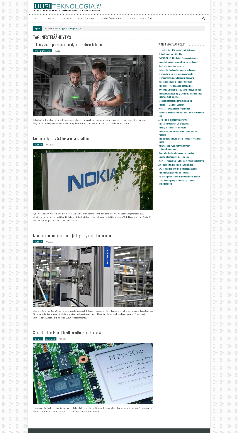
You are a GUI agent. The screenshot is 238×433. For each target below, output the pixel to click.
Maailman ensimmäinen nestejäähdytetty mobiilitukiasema (72, 235)
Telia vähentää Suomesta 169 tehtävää (173, 172)
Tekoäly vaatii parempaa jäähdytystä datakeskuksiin (67, 44)
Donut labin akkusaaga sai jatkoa (171, 65)
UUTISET (37, 18)
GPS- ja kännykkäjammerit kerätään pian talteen (177, 168)
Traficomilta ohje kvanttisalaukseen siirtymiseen (177, 69)
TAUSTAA (130, 18)
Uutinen (38, 144)
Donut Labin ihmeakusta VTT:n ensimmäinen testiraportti (181, 160)
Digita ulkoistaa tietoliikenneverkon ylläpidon (176, 152)
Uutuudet (50, 338)
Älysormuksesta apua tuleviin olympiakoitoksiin (176, 164)
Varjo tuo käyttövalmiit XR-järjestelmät (173, 123)
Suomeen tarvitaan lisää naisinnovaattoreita (175, 73)
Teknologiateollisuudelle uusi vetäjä (172, 127)
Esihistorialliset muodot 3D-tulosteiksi (173, 156)
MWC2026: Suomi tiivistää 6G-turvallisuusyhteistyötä (179, 89)
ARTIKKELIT (51, 18)
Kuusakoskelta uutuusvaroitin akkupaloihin (175, 100)
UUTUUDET (67, 18)
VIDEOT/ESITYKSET (87, 18)
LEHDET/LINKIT (147, 18)
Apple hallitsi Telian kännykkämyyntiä (172, 119)
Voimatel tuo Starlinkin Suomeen (171, 104)
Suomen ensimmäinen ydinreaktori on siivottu (176, 77)
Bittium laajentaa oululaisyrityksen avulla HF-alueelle (179, 176)
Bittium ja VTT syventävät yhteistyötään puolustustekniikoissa (174, 147)
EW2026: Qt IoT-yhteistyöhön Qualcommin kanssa (177, 58)
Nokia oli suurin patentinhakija (170, 54)
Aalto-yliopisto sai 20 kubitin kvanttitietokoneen (177, 50)
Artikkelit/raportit (43, 50)
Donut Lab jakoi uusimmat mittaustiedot (174, 108)
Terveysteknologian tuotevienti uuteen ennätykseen (178, 62)
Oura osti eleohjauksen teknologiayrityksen (175, 81)
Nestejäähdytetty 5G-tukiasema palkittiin (61, 138)
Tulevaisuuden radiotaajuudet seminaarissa (175, 85)
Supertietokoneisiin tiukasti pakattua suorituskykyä (67, 332)
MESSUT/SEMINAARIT (111, 18)
